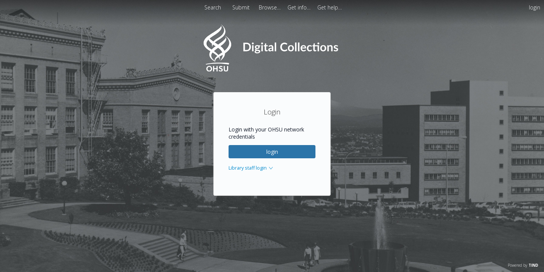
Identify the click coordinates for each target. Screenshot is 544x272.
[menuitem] (270, 7)
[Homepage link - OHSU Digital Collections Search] (272, 69)
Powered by (523, 265)
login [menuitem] (534, 7)
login (272, 151)
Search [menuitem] (212, 7)
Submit (241, 7)
